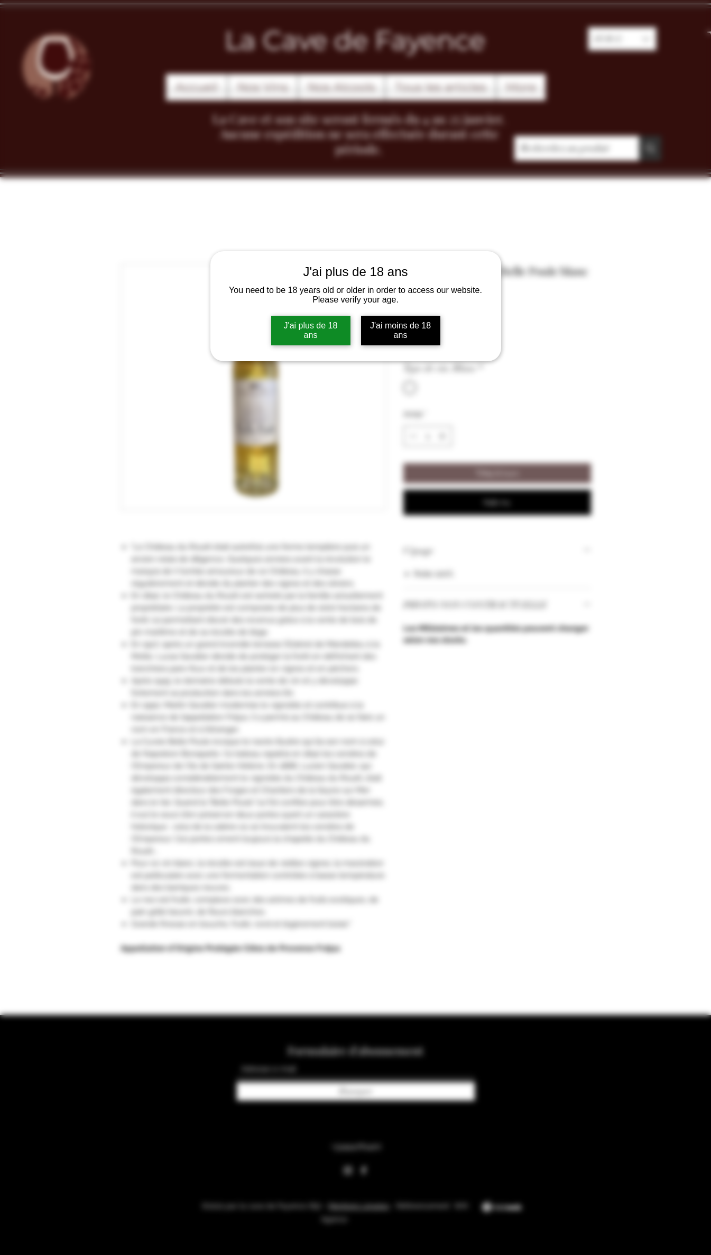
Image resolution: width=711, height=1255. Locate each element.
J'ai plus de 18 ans (311, 330)
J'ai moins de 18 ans (400, 330)
